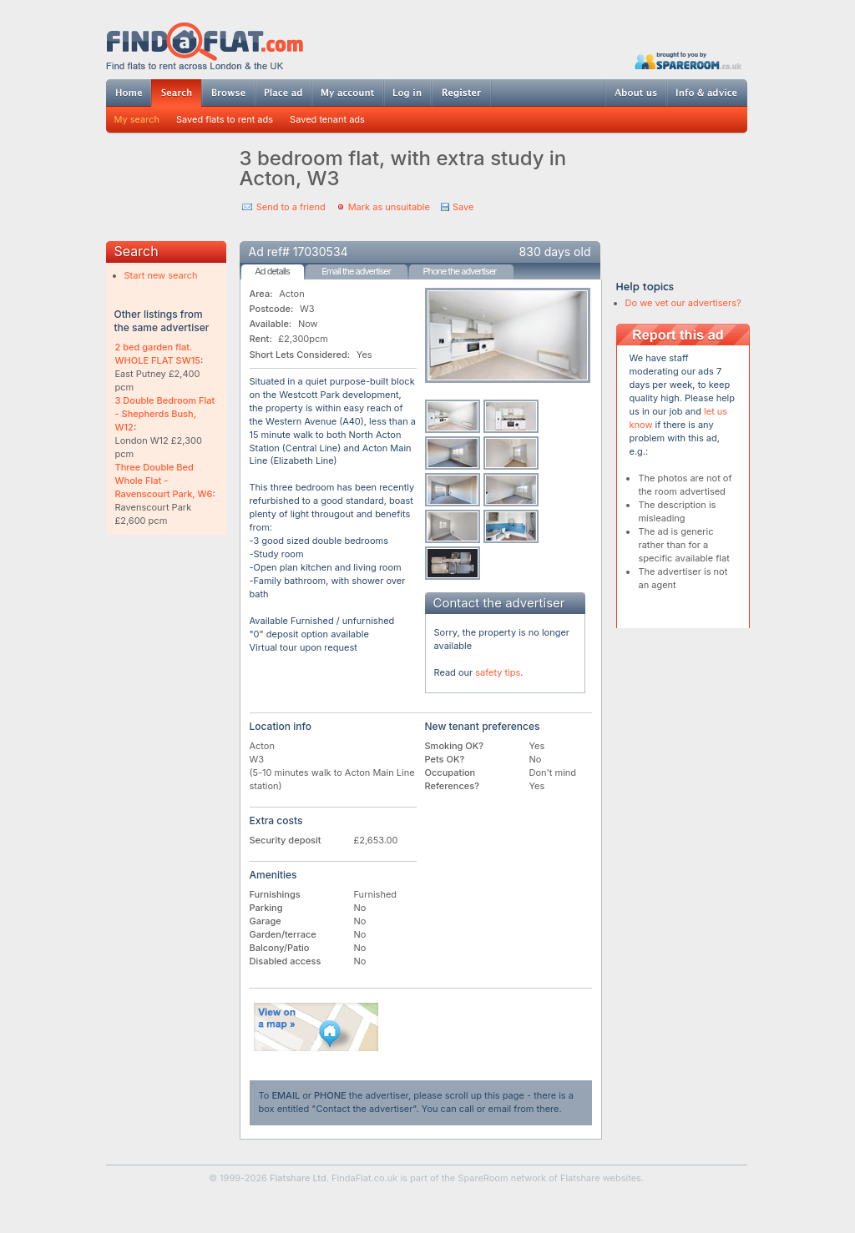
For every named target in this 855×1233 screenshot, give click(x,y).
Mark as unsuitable (389, 207)
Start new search (161, 275)
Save (463, 207)
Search (176, 93)
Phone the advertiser (459, 271)
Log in (407, 92)
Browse (228, 92)
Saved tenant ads (327, 119)
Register (461, 92)
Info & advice (706, 92)
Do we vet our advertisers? (683, 303)
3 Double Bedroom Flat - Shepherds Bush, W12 (165, 414)
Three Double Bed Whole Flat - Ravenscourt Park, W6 (164, 480)
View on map (316, 1027)
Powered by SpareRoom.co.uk (688, 60)
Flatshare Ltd (298, 1178)
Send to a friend (291, 207)
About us (635, 92)
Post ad (283, 92)
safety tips (497, 672)
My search (137, 119)
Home (128, 92)
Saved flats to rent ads (224, 119)
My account (347, 92)
